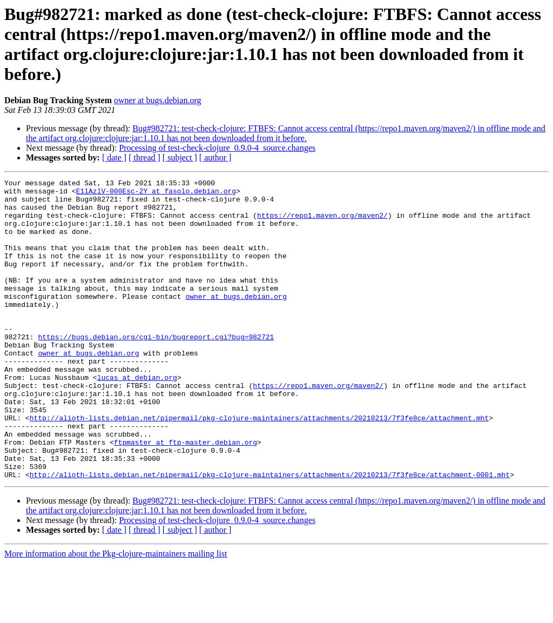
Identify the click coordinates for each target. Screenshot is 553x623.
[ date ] (114, 157)
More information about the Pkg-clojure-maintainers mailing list (115, 613)
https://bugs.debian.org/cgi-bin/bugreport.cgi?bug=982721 (156, 369)
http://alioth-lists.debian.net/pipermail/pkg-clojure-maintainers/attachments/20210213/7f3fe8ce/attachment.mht (259, 466)
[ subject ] (180, 157)
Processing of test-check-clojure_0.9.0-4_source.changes (217, 147)
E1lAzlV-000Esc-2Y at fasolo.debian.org (156, 194)
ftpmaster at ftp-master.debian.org (185, 495)
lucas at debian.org (137, 418)
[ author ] (215, 157)
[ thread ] (144, 157)
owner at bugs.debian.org (157, 100)
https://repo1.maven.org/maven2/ (322, 223)
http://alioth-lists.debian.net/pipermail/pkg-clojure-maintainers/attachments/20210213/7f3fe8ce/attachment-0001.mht (270, 534)
